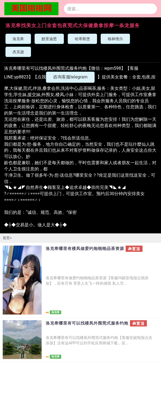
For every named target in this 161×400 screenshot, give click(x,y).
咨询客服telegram (70, 77)
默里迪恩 (49, 39)
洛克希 (18, 39)
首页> (7, 238)
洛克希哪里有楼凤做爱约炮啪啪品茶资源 (85, 248)
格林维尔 (115, 39)
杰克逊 (18, 52)
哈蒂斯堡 (82, 39)
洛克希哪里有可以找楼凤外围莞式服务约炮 (87, 323)
